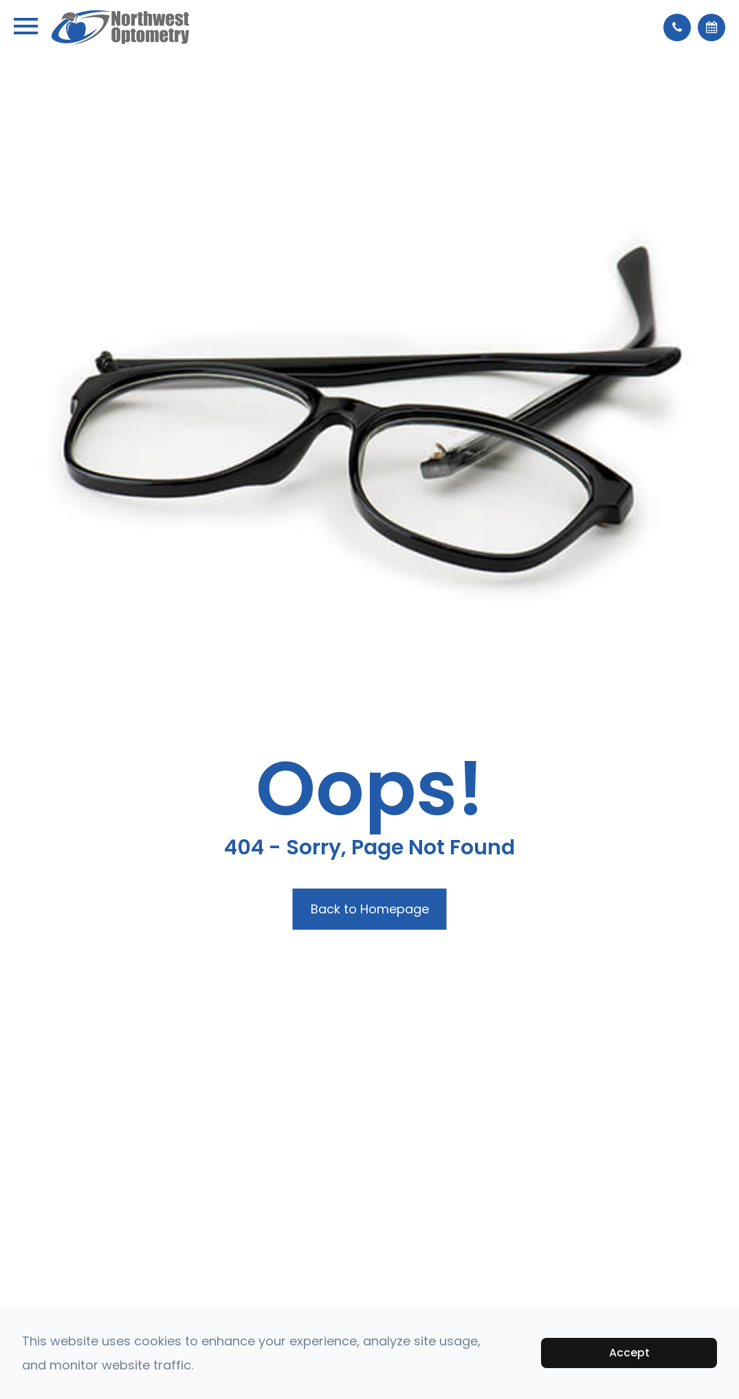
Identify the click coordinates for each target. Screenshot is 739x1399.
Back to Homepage (370, 909)
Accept (629, 1353)
